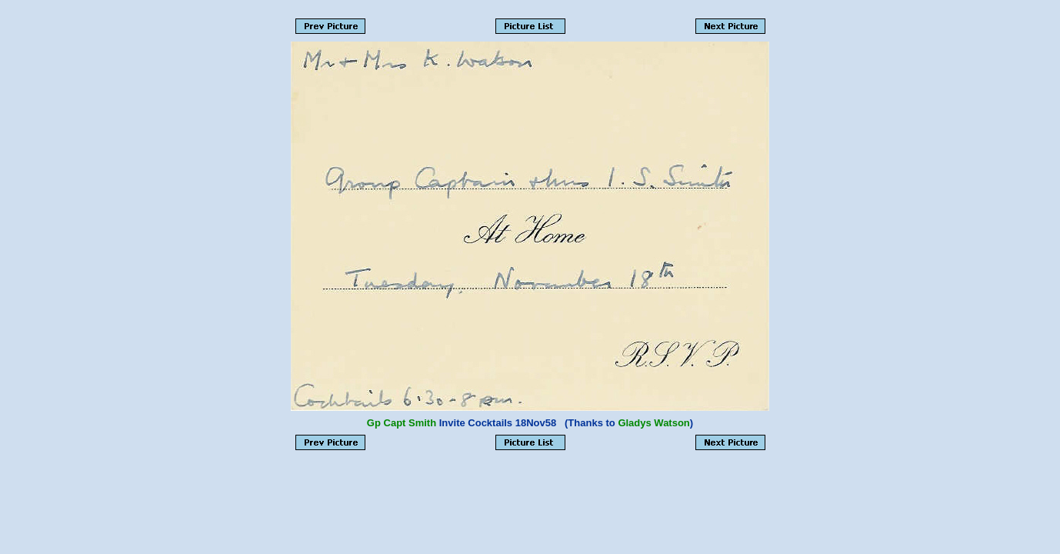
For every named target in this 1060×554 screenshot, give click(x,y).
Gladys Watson (653, 423)
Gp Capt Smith (401, 423)
